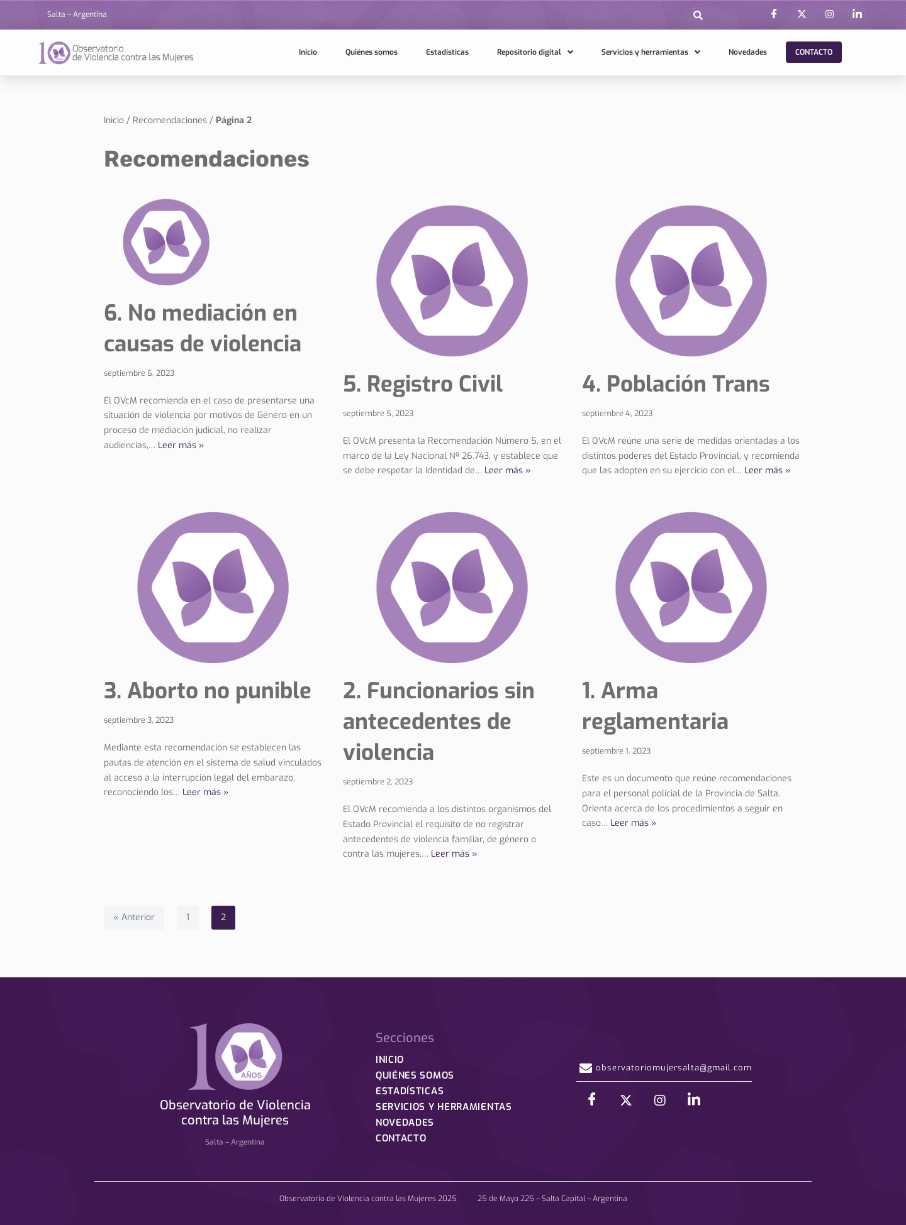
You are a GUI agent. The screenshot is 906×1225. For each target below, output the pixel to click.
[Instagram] (829, 14)
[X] (801, 14)
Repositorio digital (535, 52)
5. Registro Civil (423, 384)
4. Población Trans (676, 384)
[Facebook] (773, 14)
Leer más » (181, 445)
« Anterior (134, 917)
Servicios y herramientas (650, 52)
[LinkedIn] (856, 14)
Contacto (813, 52)
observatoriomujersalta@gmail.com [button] (664, 1071)
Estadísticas (447, 52)
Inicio (308, 52)
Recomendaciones (170, 120)
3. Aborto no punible (207, 690)
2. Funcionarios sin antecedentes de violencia (439, 721)
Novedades (748, 52)
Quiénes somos (371, 52)
